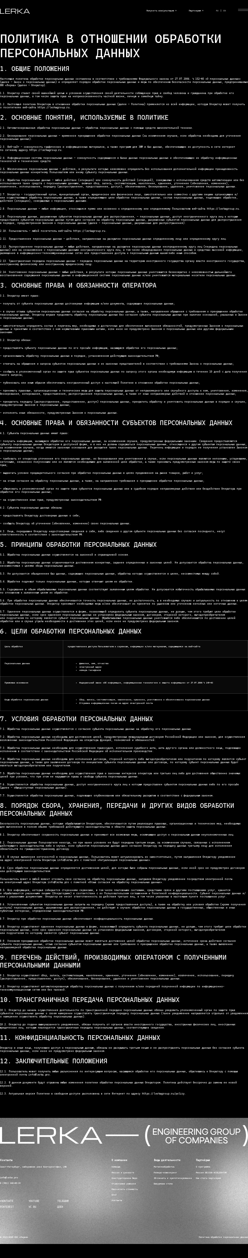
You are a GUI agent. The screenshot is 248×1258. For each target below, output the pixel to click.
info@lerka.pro (9, 1177)
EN (224, 10)
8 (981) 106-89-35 (10, 1183)
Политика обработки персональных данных (223, 1237)
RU (217, 10)
